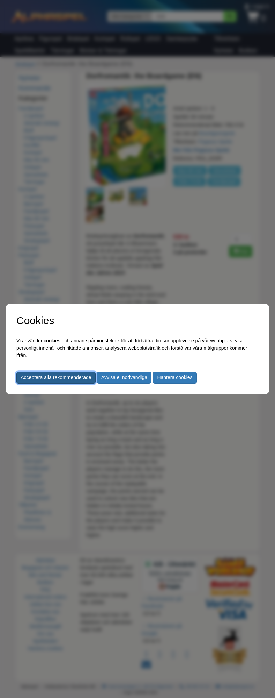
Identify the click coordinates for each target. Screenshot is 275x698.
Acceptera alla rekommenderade (56, 377)
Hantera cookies (174, 377)
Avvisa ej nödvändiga (124, 377)
